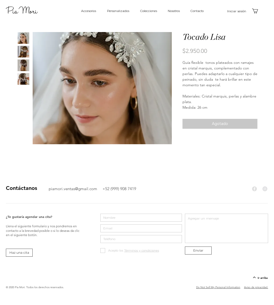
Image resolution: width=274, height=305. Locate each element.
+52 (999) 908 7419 (119, 188)
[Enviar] (198, 251)
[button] (258, 11)
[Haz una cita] (19, 253)
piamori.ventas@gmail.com (73, 188)
